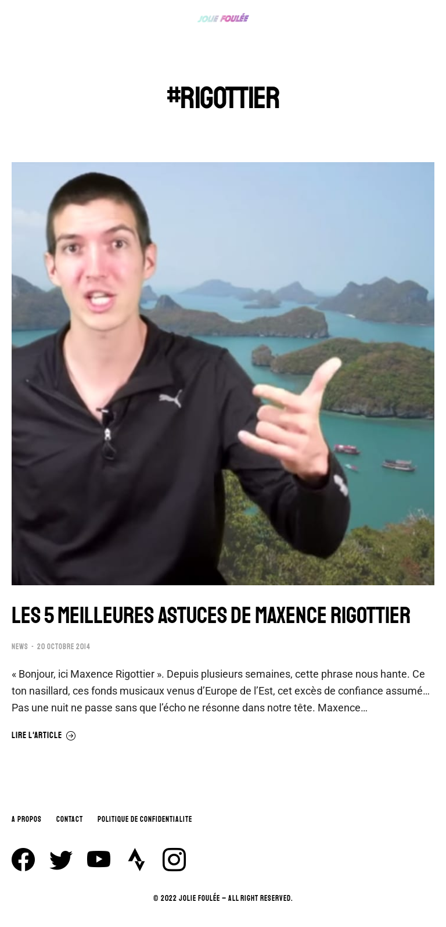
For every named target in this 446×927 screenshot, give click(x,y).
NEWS (20, 647)
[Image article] (223, 373)
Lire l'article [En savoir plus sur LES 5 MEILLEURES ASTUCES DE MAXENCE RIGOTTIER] (44, 736)
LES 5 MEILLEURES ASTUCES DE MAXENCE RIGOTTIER (211, 615)
